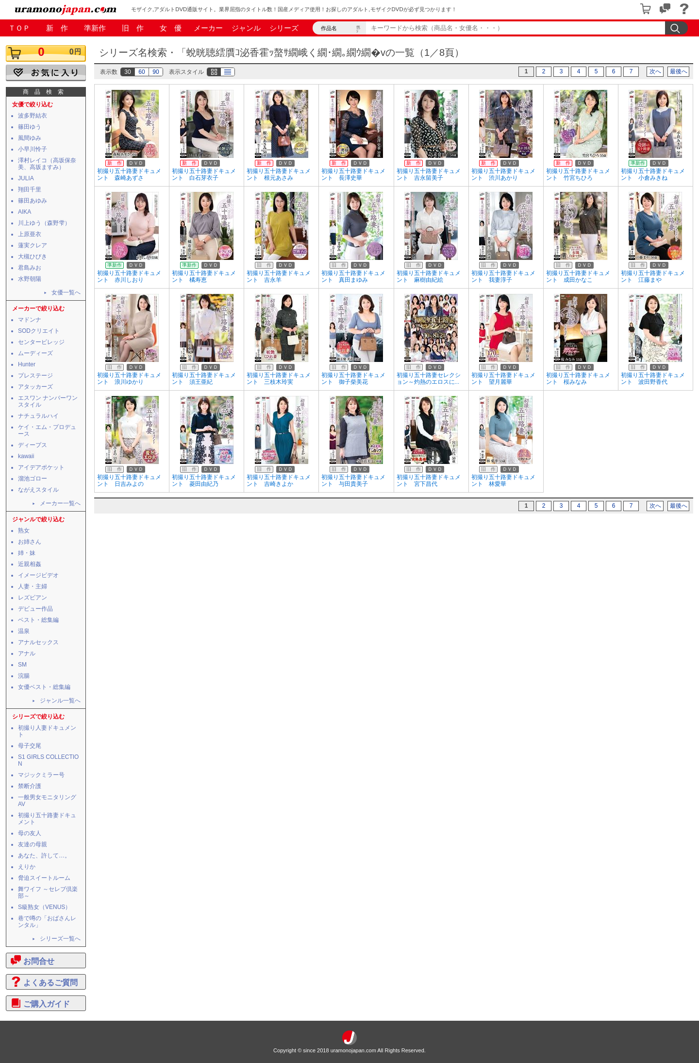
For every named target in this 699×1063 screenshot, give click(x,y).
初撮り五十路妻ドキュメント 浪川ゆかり (129, 378)
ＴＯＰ (19, 28)
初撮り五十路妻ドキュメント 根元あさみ (279, 174)
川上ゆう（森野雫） (44, 223)
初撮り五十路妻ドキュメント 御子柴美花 (353, 378)
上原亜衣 (29, 234)
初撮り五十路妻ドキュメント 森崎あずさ (129, 174)
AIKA (24, 211)
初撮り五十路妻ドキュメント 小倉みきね (653, 174)
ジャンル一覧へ (60, 700)
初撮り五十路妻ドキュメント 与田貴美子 (353, 480)
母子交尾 (29, 745)
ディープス (32, 445)
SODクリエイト (39, 330)
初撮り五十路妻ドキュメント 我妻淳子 (503, 276)
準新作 (95, 28)
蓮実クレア (32, 245)
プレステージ (35, 375)
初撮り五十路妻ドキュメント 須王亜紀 (204, 378)
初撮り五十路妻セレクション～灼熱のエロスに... (429, 378)
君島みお (29, 267)
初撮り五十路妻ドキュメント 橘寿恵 (204, 276)
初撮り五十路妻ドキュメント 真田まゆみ (353, 276)
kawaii (26, 456)
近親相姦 (29, 564)
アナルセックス (38, 642)
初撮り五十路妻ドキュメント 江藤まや (653, 276)
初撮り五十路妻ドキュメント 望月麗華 (503, 378)
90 (155, 72)
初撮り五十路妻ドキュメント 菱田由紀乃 (204, 480)
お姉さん (29, 541)
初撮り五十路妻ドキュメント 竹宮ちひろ (578, 174)
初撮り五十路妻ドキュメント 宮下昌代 (429, 480)
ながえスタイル (38, 489)
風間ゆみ (29, 138)
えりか (26, 866)
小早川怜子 (32, 149)
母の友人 (29, 833)
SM (22, 664)
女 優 (171, 28)
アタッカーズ (35, 386)
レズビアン (32, 597)
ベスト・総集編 (38, 620)
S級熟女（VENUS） (44, 907)
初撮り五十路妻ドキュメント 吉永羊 (279, 276)
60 (141, 72)
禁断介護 (29, 786)
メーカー (208, 28)
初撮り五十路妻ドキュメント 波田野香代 (653, 378)
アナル (26, 653)
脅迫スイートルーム (44, 877)
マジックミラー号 (41, 775)
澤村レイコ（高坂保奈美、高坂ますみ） (47, 164)
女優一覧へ (66, 292)
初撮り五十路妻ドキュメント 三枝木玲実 (279, 378)
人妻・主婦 (32, 586)
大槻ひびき (32, 256)
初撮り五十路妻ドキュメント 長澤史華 (353, 174)
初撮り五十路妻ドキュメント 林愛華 (503, 480)
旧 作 (133, 28)
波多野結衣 (32, 115)
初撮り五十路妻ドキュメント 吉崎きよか (279, 480)
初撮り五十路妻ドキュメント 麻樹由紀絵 (429, 276)
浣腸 (24, 675)
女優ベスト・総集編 (44, 687)
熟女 (24, 530)
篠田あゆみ (32, 200)
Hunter (26, 364)
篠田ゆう (29, 126)
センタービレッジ (41, 342)
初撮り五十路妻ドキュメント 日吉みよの (129, 480)
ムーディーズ (35, 353)
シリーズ (284, 28)
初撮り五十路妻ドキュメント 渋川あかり (503, 174)
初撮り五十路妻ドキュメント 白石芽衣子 (204, 174)
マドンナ (29, 319)
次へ (655, 71)
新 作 (57, 28)
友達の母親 (32, 844)
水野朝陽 (29, 278)
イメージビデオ (38, 575)
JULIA (26, 178)
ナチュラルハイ (38, 415)
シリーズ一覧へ (60, 938)
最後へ (678, 71)
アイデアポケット (41, 467)
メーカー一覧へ (60, 503)
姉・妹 (26, 552)
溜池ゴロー (32, 478)
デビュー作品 (35, 608)
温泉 (24, 631)
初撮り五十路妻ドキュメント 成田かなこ (578, 276)
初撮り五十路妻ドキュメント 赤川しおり (129, 276)
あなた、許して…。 (44, 855)
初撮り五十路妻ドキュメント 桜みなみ (578, 378)
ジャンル (246, 28)
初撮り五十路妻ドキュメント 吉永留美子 (429, 174)
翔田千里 (29, 189)
